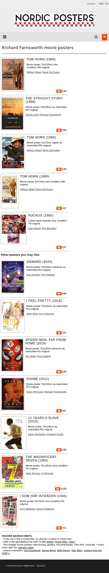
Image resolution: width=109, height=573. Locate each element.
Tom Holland (48, 274)
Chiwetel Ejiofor (55, 434)
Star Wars (76, 550)
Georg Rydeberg (45, 508)
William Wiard (33, 72)
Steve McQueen (51, 72)
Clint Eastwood (32, 550)
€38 (61, 169)
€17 (61, 208)
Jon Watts (30, 356)
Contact (91, 3)
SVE (107, 3)
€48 (61, 91)
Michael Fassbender (56, 391)
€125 (60, 488)
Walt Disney (63, 550)
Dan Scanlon (33, 274)
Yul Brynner (47, 473)
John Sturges (33, 473)
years (72, 541)
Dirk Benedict (49, 228)
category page (25, 547)
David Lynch (32, 114)
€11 (61, 527)
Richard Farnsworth (50, 114)
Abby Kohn (32, 313)
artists (50, 541)
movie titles (61, 541)
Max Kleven (34, 228)
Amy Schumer (46, 313)
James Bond (48, 550)
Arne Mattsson (28, 508)
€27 (61, 247)
